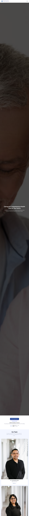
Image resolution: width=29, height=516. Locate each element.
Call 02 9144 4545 (14, 421)
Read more (14, 483)
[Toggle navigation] (27, 1)
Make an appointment (14, 418)
